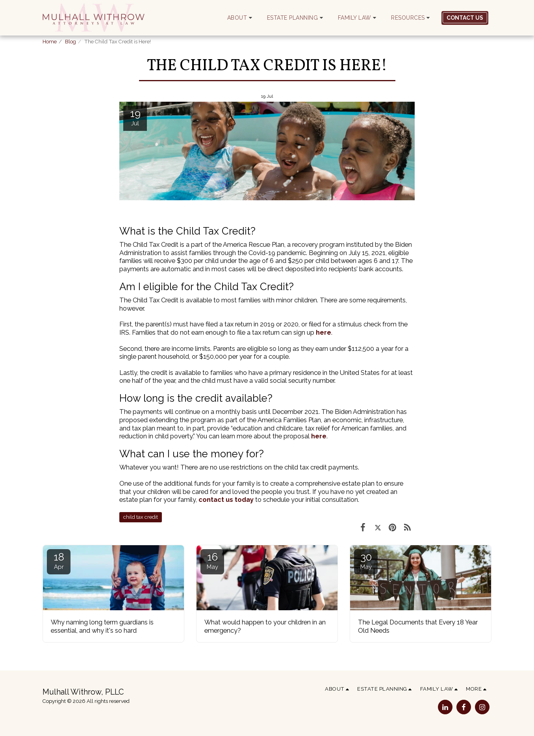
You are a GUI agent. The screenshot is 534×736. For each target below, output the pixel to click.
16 (212, 560)
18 (58, 560)
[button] (240, 17)
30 (366, 560)
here (323, 332)
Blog (70, 42)
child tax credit (140, 517)
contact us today (226, 499)
